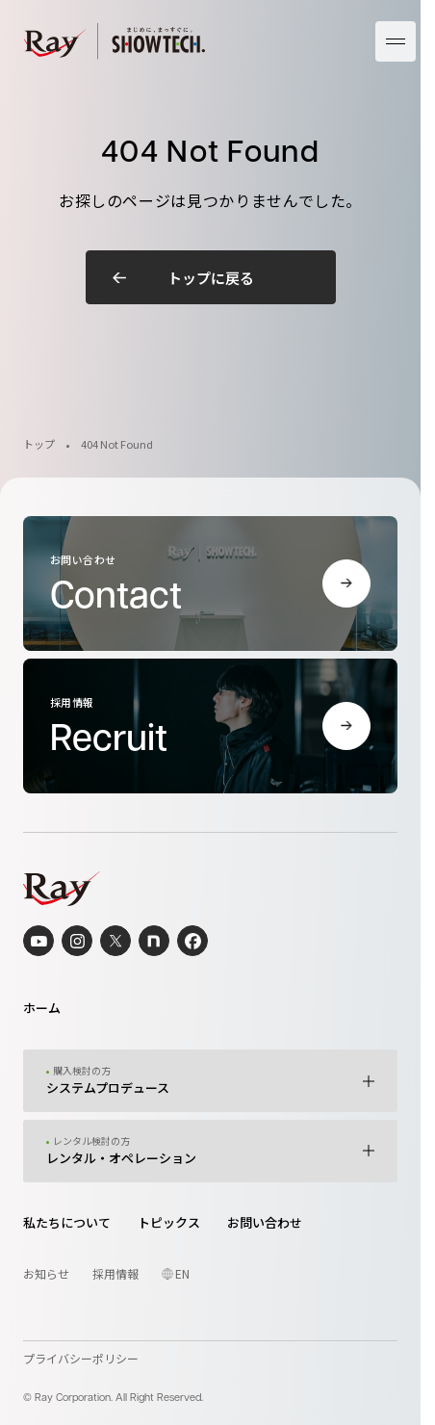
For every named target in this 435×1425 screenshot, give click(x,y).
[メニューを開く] (395, 41)
